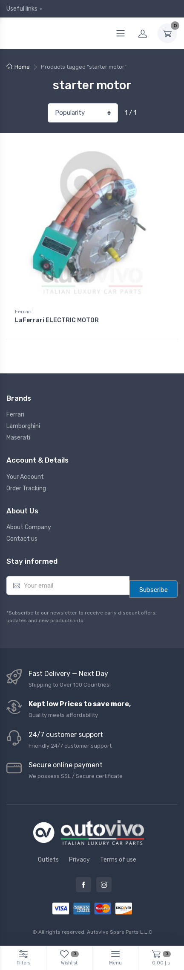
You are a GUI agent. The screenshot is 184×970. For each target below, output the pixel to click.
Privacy (79, 859)
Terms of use (118, 859)
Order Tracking (26, 488)
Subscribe (153, 590)
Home (22, 67)
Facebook (83, 884)
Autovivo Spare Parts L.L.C (119, 932)
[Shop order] (83, 112)
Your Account (25, 477)
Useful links (21, 8)
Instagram (104, 884)
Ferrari (23, 312)
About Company (28, 527)
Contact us (21, 538)
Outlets (48, 859)
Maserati (18, 437)
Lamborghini (23, 426)
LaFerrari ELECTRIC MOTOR (57, 320)
